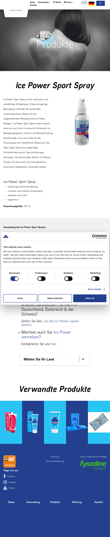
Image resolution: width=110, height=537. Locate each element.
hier (53, 343)
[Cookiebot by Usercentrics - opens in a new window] (94, 236)
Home (33, 9)
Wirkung (36, 13)
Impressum (55, 456)
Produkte (64, 9)
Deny (20, 298)
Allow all (90, 298)
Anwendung (48, 9)
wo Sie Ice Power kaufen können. (50, 323)
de (101, 9)
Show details (94, 289)
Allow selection (55, 298)
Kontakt (49, 13)
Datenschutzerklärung (55, 461)
